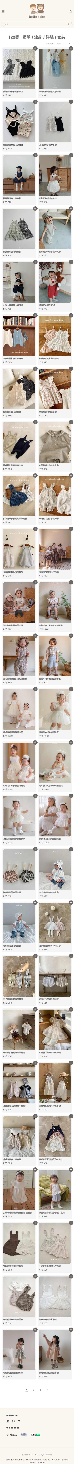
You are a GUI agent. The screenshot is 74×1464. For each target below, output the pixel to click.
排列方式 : (50, 43)
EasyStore (47, 1455)
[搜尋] (68, 24)
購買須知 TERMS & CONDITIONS (47, 1460)
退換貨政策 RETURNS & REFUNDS (19, 1460)
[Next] (47, 1390)
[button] (3, 11)
